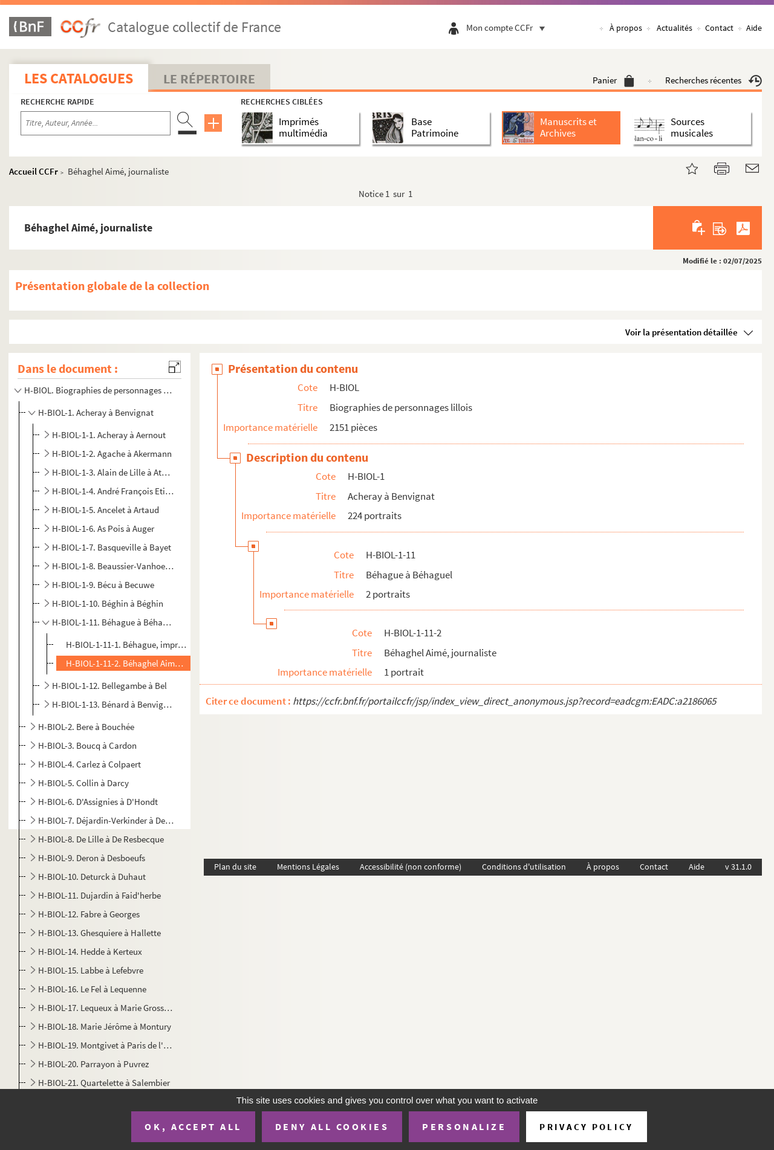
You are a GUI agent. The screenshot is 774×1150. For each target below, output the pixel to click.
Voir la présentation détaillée (681, 332)
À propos (626, 27)
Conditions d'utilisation (524, 866)
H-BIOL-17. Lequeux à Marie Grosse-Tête (106, 1007)
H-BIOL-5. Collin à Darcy (83, 783)
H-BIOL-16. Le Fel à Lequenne (92, 989)
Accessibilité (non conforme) (410, 866)
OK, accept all (193, 1126)
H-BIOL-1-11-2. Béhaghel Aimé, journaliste (126, 663)
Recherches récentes (713, 80)
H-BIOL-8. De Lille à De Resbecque (101, 839)
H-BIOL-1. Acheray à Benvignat (96, 412)
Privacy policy (586, 1126)
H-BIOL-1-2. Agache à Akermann (112, 453)
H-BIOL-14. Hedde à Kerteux (90, 951)
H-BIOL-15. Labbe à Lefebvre (90, 970)
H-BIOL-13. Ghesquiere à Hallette (99, 932)
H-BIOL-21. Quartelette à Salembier (104, 1082)
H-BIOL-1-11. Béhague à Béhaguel (114, 622)
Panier (613, 80)
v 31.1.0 (738, 866)
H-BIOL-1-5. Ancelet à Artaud (105, 509)
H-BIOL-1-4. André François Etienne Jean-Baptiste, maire (114, 491)
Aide (754, 27)
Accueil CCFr (33, 171)
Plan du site (235, 866)
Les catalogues (78, 78)
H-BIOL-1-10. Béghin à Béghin (107, 603)
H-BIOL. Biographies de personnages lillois (98, 390)
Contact (719, 27)
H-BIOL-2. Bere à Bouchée (86, 726)
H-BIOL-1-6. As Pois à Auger (103, 528)
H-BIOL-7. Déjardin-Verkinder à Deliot (106, 820)
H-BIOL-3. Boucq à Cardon (87, 745)
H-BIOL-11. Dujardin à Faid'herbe (99, 895)
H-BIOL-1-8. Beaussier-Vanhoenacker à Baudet (114, 566)
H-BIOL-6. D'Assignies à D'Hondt (98, 801)
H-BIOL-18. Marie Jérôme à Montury (104, 1026)
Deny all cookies (332, 1126)
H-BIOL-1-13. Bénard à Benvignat (114, 704)
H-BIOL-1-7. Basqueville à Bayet (111, 547)
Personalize (464, 1126)
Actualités (674, 27)
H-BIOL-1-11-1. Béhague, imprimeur (126, 644)
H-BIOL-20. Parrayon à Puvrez (93, 1064)
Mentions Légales (308, 866)
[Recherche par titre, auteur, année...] (96, 123)
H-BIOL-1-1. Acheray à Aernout (109, 435)
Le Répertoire (209, 78)
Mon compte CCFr (508, 27)
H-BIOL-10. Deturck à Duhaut (92, 876)
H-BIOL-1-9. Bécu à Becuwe (103, 584)
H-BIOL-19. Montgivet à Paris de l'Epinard (106, 1045)
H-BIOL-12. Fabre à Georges (89, 914)
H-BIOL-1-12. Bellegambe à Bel (109, 685)
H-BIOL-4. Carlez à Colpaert (89, 764)
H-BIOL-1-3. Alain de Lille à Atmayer (114, 472)
